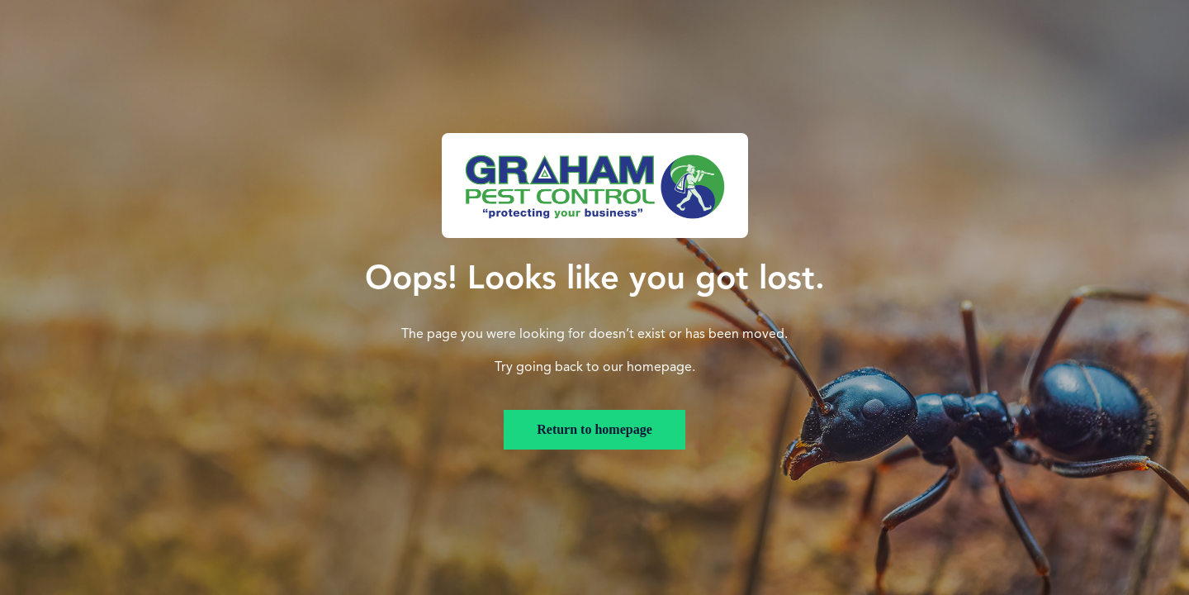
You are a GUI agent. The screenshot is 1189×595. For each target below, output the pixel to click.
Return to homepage (594, 429)
